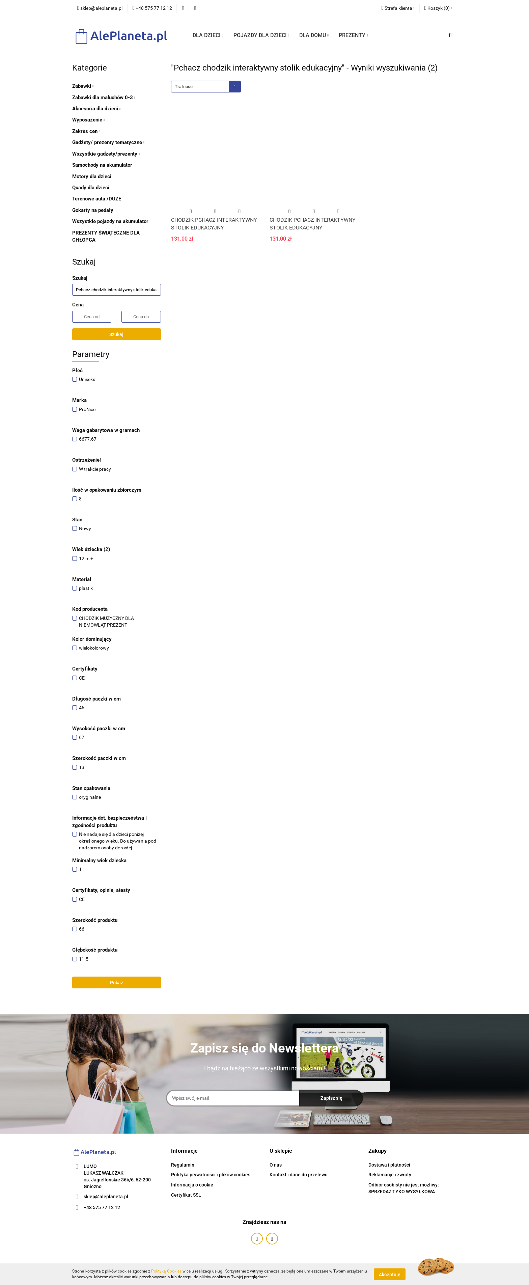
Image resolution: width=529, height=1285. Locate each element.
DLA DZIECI (208, 35)
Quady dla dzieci (90, 188)
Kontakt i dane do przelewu (299, 1174)
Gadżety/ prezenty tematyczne (108, 142)
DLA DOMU (314, 35)
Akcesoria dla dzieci (96, 109)
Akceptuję (389, 1274)
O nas (276, 1165)
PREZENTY (353, 35)
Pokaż (116, 982)
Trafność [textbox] (184, 86)
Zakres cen (86, 131)
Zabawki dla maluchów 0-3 (103, 97)
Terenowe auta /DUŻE (96, 199)
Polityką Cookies (166, 1271)
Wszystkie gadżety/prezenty (106, 154)
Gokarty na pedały (92, 210)
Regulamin (182, 1165)
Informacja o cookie (192, 1184)
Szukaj (116, 334)
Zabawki (82, 86)
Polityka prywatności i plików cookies (210, 1174)
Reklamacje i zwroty (389, 1174)
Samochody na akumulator (102, 165)
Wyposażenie (88, 120)
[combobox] (206, 86)
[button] (438, 8)
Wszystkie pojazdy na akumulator (110, 221)
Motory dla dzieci (91, 176)
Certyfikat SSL (186, 1195)
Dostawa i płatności (389, 1165)
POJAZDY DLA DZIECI (261, 35)
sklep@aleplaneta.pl (106, 1196)
